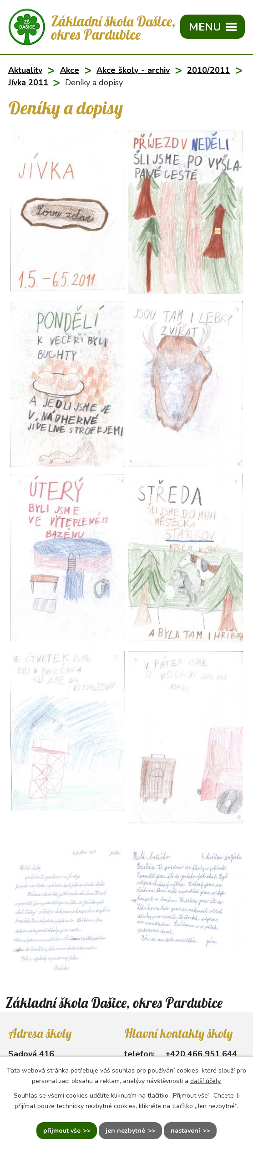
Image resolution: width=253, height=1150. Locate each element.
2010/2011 (208, 70)
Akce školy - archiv (133, 70)
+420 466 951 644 (201, 1053)
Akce (69, 70)
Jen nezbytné (125, 1130)
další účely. (206, 1081)
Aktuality (25, 70)
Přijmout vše (62, 1130)
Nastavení (185, 1130)
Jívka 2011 (28, 82)
